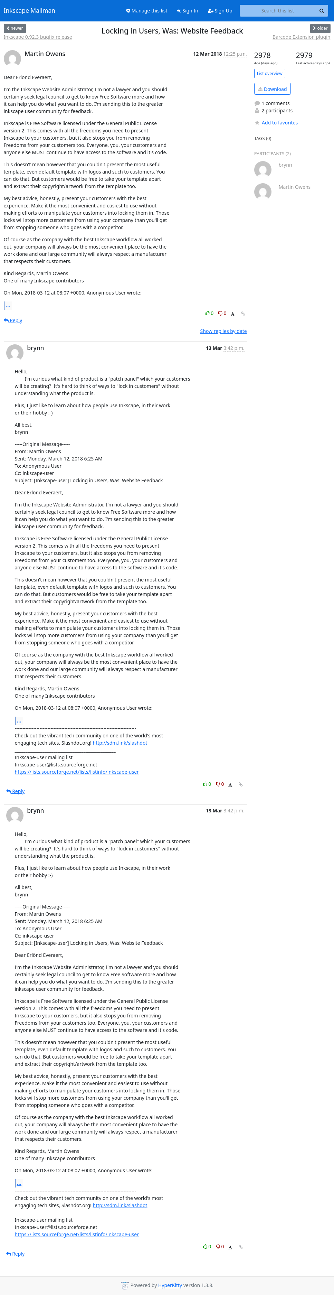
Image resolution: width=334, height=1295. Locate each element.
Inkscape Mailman (30, 11)
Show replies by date (223, 331)
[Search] (322, 11)
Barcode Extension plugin (301, 37)
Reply (13, 320)
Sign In (187, 10)
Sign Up (220, 10)
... (8, 305)
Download (272, 89)
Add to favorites (276, 122)
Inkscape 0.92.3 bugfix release (38, 37)
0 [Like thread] (210, 313)
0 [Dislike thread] (222, 313)
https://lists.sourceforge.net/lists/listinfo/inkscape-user (77, 771)
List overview (270, 73)
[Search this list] (278, 11)
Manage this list (147, 10)
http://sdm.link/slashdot (120, 742)
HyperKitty (170, 1285)
